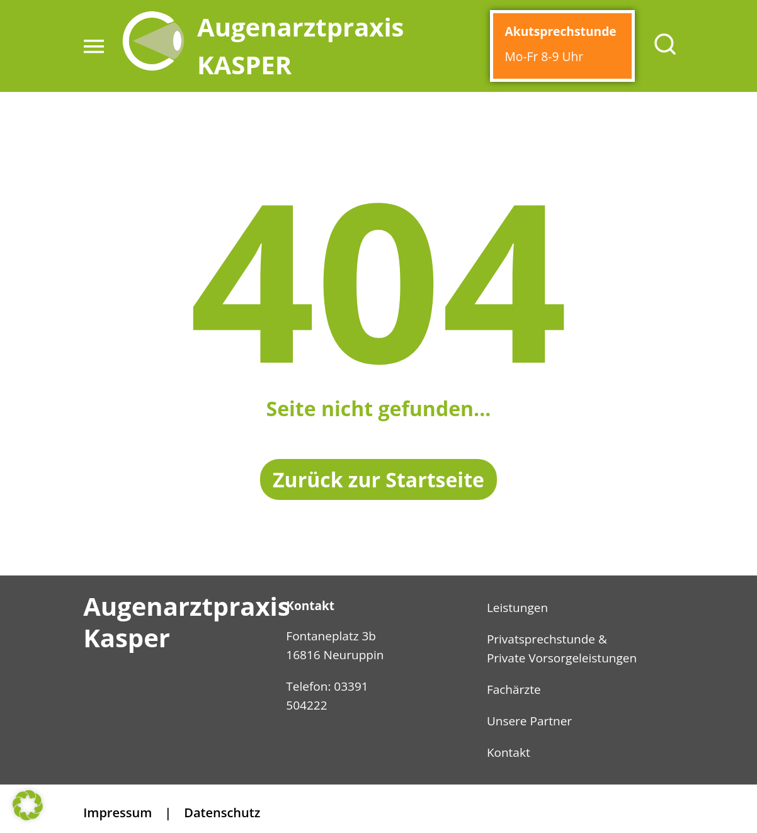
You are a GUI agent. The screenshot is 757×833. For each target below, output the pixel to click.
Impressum (117, 812)
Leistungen (517, 607)
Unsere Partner (529, 721)
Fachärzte (514, 689)
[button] (93, 46)
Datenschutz (222, 812)
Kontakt (508, 752)
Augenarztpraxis (186, 606)
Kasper (126, 637)
